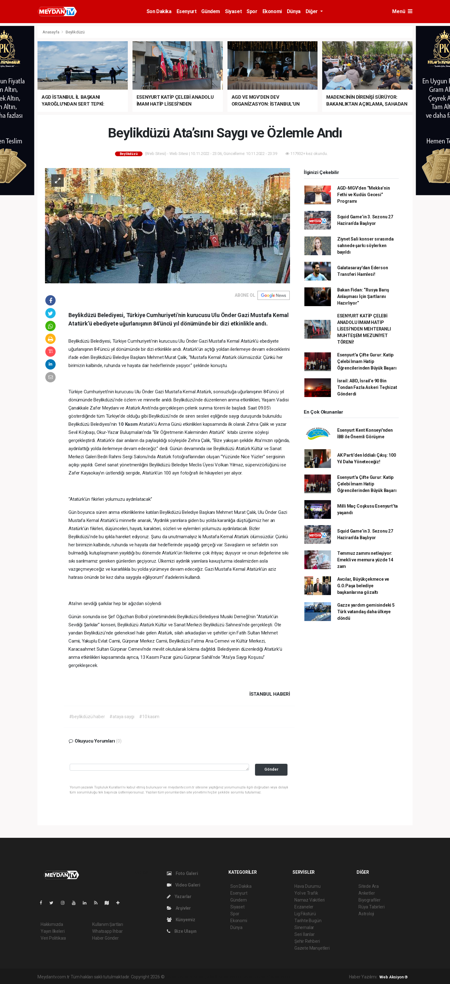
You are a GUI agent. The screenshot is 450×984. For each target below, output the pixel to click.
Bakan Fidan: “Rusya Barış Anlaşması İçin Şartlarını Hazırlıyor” (363, 296)
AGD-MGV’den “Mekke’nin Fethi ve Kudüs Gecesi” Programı (363, 195)
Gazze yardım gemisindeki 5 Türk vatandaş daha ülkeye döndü (366, 612)
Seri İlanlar (304, 934)
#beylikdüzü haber (87, 716)
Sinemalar (304, 927)
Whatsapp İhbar (107, 931)
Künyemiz (181, 919)
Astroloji (366, 913)
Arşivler (179, 908)
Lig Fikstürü (305, 913)
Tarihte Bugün (308, 920)
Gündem (210, 11)
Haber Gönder (105, 938)
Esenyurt (187, 11)
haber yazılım (255, 976)
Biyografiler (369, 899)
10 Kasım (128, 424)
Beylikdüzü (75, 32)
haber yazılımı (178, 976)
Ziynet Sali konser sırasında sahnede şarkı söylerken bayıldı (365, 245)
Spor (252, 11)
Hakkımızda (52, 924)
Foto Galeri (182, 873)
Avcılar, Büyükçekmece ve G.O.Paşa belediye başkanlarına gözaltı (363, 586)
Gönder (271, 769)
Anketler (366, 893)
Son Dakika (159, 11)
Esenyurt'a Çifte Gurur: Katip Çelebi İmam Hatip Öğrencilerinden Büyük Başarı (367, 361)
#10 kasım (149, 716)
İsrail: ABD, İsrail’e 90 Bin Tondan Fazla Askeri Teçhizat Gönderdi (367, 387)
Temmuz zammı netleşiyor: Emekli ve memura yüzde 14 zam (365, 560)
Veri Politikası (53, 938)
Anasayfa (51, 32)
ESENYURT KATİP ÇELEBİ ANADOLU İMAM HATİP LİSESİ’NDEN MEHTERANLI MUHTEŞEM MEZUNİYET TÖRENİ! (364, 329)
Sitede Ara (368, 886)
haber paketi (205, 976)
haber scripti (230, 976)
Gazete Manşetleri (312, 948)
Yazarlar (179, 896)
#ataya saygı (121, 716)
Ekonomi (272, 11)
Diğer (312, 11)
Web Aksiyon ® (393, 977)
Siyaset (233, 11)
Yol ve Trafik (306, 893)
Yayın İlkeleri (52, 931)
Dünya (294, 11)
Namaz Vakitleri (309, 899)
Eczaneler (303, 906)
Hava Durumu (307, 886)
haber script (280, 976)
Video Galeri (183, 884)
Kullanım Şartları (107, 924)
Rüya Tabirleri (371, 906)
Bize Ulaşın (182, 931)
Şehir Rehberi (307, 941)
